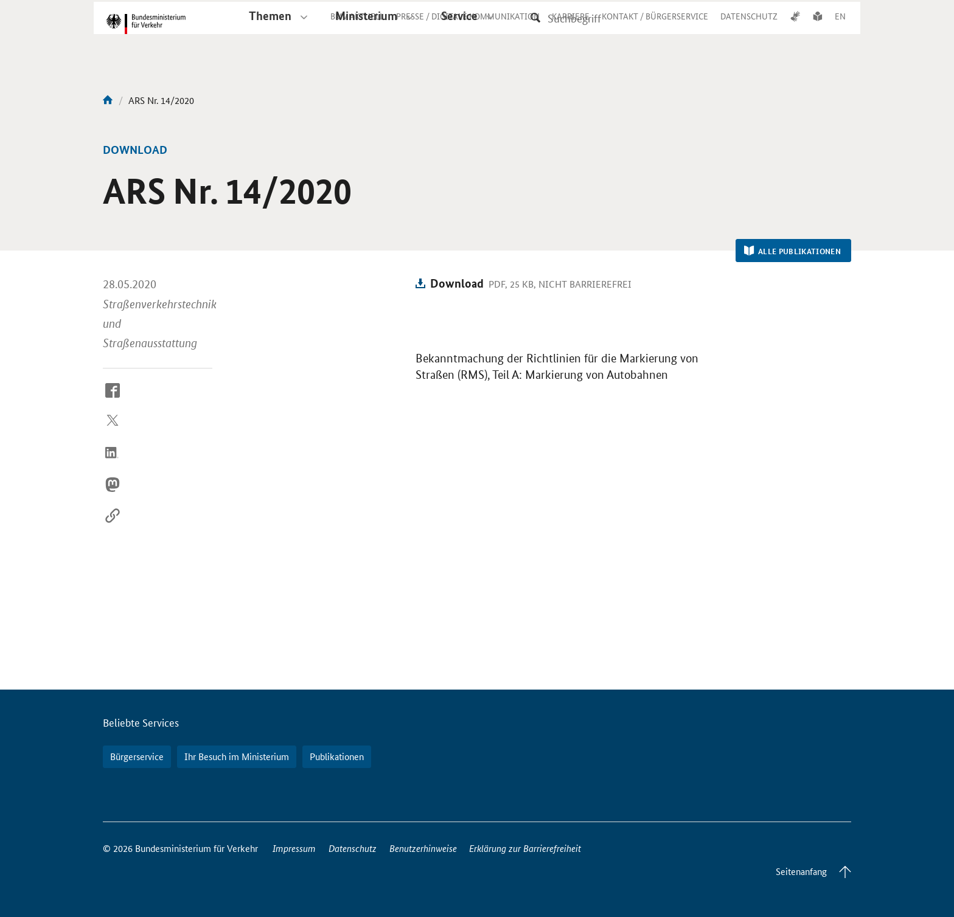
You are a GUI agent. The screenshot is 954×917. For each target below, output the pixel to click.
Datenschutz (353, 848)
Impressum (294, 848)
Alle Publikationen (792, 251)
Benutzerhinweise (423, 848)
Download (457, 283)
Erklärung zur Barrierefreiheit (525, 848)
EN (840, 27)
